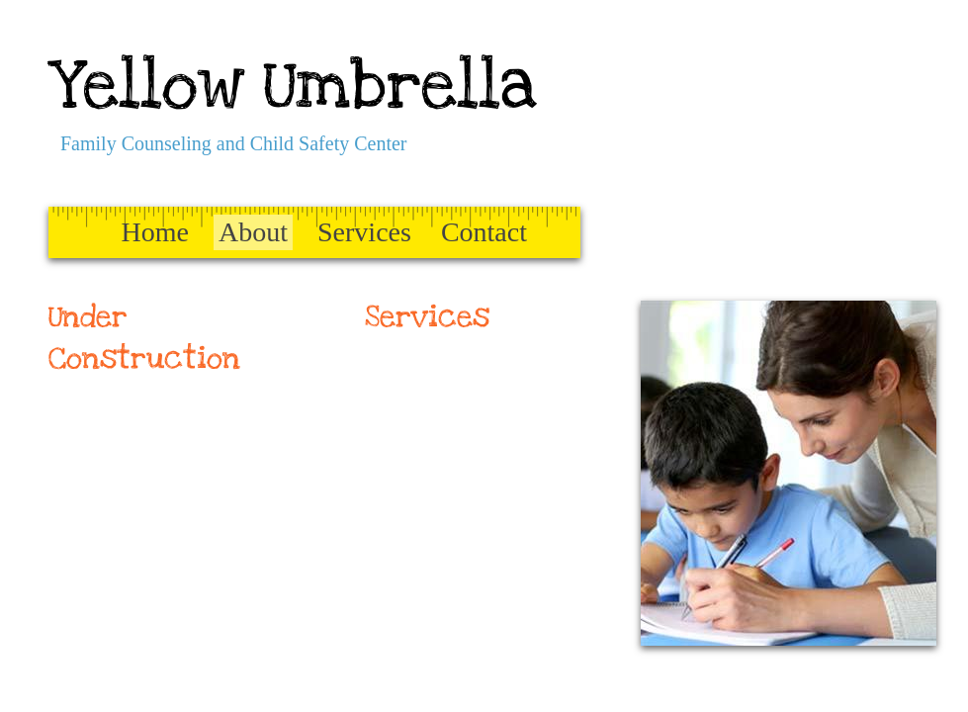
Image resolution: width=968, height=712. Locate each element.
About (253, 232)
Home (155, 232)
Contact (484, 232)
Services (364, 232)
